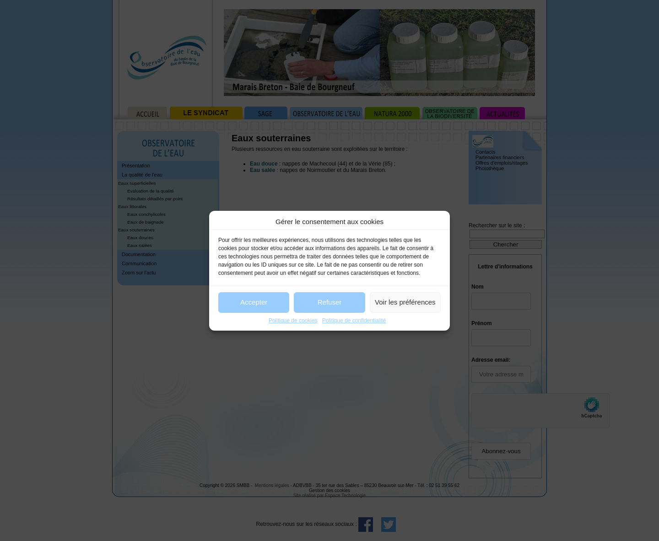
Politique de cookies (293, 320)
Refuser (330, 302)
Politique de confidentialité (354, 320)
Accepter (253, 302)
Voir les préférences (405, 302)
